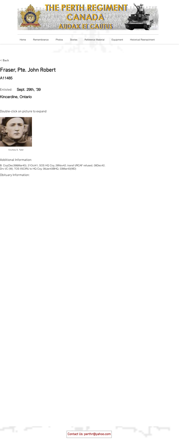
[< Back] (7, 60)
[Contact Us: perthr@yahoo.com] (89, 434)
